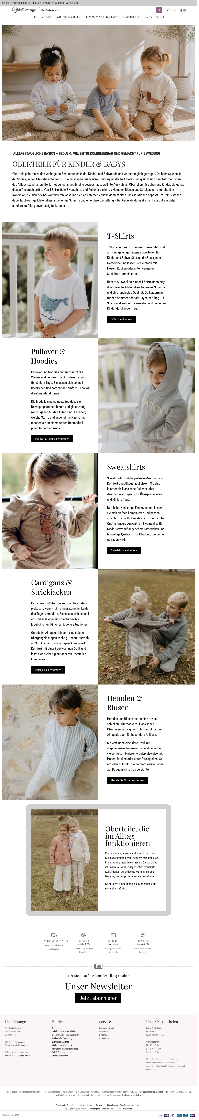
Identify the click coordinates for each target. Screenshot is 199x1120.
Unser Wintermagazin (14, 2)
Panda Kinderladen (133, 1095)
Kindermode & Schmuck (62, 1045)
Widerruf (105, 1109)
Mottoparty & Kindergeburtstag (65, 1049)
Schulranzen (64, 1095)
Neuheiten (56, 1028)
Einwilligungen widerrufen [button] (130, 1105)
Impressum (127, 1109)
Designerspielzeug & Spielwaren (65, 1035)
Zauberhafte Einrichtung (62, 1038)
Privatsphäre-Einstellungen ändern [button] (70, 1105)
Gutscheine (72, 2)
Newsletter (58, 2)
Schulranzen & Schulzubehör (64, 1031)
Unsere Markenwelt (60, 1056)
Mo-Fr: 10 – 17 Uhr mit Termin (17, 1056)
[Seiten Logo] (23, 10)
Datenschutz (116, 1109)
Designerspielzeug (164, 1092)
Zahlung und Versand (78, 1109)
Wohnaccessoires (147, 1092)
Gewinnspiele (94, 1109)
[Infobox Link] (54, 942)
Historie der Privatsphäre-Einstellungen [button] (102, 1105)
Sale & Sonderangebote (62, 1052)
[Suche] (100, 10)
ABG (66, 1109)
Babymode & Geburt (60, 1042)
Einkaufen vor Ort (39, 2)
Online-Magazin (105, 1038)
